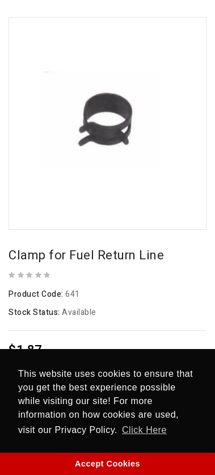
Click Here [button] (144, 430)
